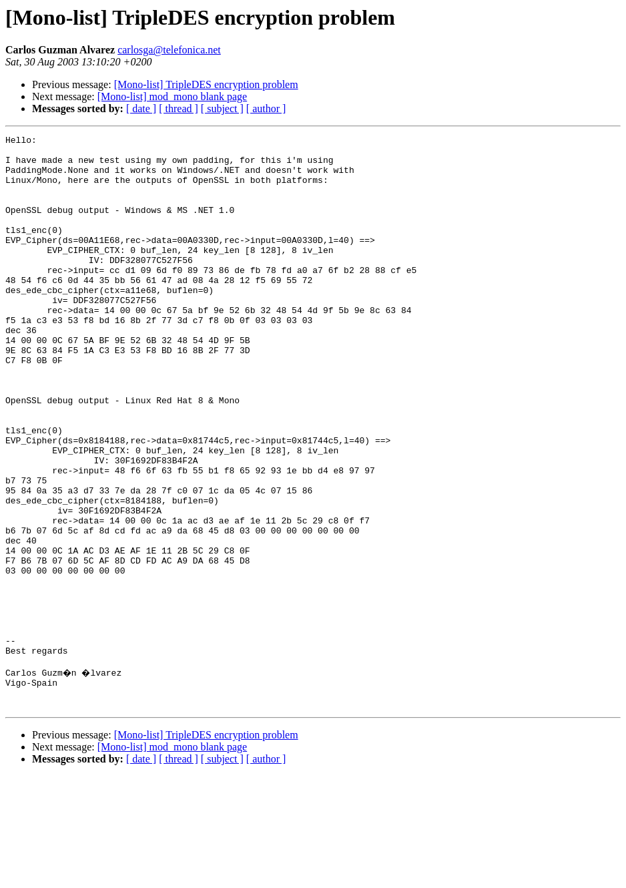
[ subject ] (222, 108)
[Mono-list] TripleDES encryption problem (206, 84)
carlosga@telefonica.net (169, 49)
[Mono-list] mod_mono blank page (172, 96)
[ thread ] (178, 108)
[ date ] (141, 108)
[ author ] (266, 108)
